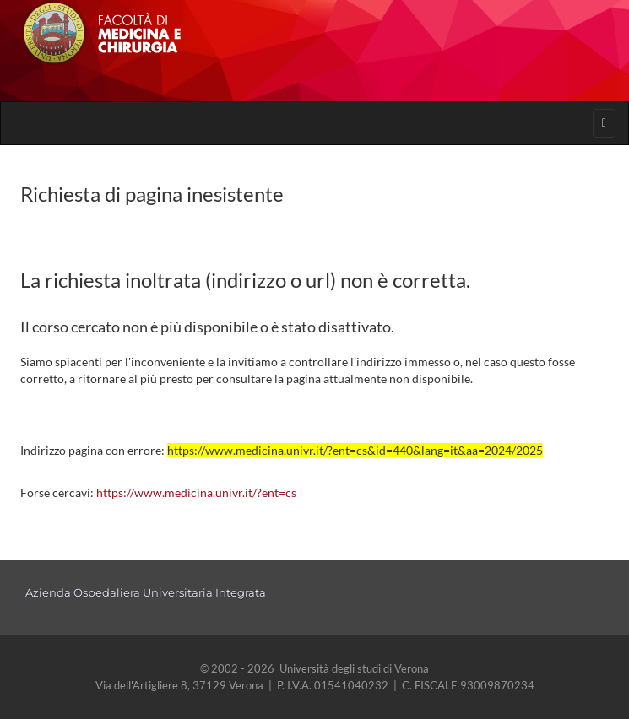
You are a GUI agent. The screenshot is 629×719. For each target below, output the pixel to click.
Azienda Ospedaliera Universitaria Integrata (145, 592)
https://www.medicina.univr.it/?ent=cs (196, 492)
